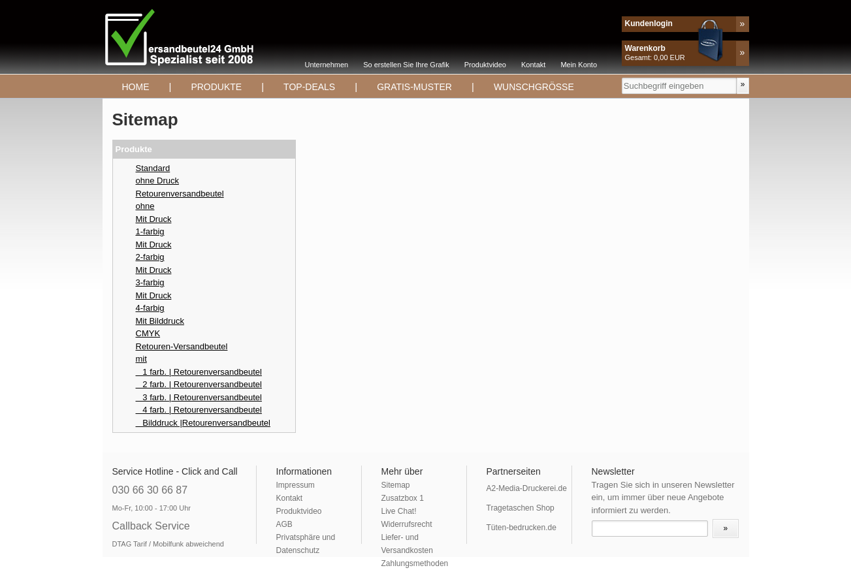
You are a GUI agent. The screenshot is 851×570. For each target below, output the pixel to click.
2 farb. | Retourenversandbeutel (199, 384)
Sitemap (395, 485)
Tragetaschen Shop (520, 508)
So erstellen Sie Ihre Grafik (406, 65)
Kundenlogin (649, 23)
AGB (284, 524)
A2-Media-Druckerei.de (527, 488)
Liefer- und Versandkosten (407, 544)
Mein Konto (578, 65)
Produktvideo (485, 65)
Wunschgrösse (534, 87)
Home (136, 87)
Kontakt (533, 65)
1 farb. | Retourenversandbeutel (199, 372)
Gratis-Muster (414, 87)
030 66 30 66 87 (150, 490)
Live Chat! (399, 511)
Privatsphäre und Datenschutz (306, 544)
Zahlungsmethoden (415, 563)
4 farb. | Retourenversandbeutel (199, 410)
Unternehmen (327, 65)
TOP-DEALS (309, 87)
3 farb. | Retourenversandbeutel (199, 397)
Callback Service (151, 525)
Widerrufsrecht (406, 524)
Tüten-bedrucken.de (521, 527)
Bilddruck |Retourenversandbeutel (203, 423)
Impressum (295, 485)
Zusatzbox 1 (402, 498)
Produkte (216, 87)
